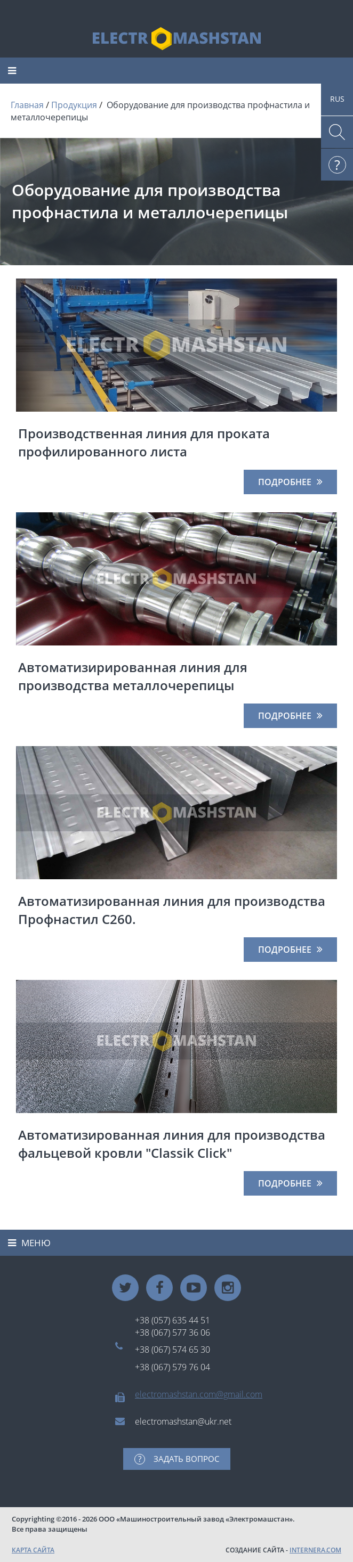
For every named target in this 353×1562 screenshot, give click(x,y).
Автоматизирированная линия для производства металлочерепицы (132, 676)
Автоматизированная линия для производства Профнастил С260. (171, 910)
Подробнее (284, 482)
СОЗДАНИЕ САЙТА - (283, 1550)
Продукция (74, 105)
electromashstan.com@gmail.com (198, 1394)
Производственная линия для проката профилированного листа (144, 442)
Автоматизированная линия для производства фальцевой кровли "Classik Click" (171, 1144)
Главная (27, 105)
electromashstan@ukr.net (183, 1421)
